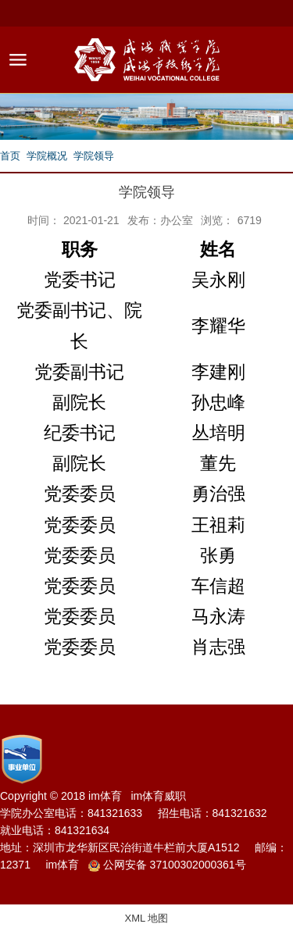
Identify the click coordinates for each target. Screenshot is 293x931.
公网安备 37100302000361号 (167, 865)
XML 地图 (147, 918)
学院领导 (93, 156)
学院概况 (47, 156)
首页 (10, 156)
